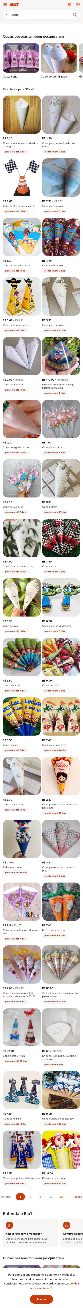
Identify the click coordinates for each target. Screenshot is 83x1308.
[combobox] (7, 14)
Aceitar (41, 1299)
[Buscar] (42, 14)
